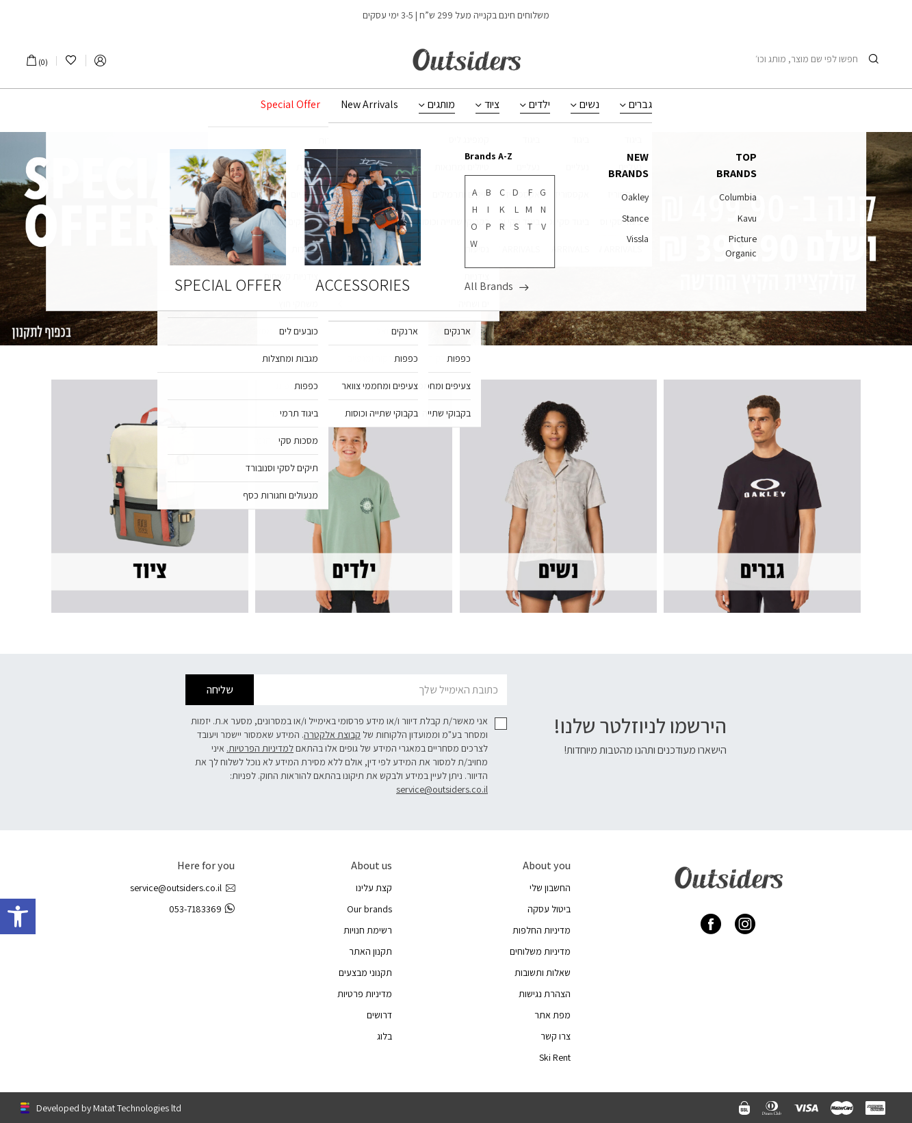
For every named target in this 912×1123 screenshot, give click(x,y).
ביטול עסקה (549, 909)
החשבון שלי (550, 888)
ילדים (539, 104)
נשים (589, 104)
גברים (640, 104)
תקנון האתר (370, 951)
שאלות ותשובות (542, 972)
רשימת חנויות (367, 930)
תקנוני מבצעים (365, 972)
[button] (18, 916)
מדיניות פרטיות (364, 994)
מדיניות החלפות (541, 930)
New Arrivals (369, 104)
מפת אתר (552, 1015)
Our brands (369, 909)
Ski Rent (555, 1057)
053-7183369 (202, 909)
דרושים (379, 1015)
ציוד (491, 104)
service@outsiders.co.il (442, 789)
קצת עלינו (374, 888)
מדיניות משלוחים (540, 951)
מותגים (441, 104)
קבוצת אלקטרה (332, 734)
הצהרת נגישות (545, 994)
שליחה (220, 690)
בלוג (384, 1036)
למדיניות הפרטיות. (260, 748)
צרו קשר (555, 1036)
